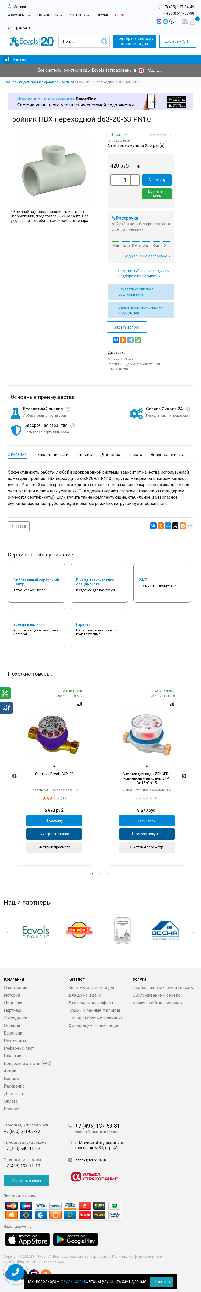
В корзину (157, 180)
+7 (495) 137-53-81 (97, 1126)
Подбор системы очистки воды (163, 987)
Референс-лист (19, 1048)
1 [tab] (92, 873)
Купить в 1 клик (157, 194)
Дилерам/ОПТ (19, 28)
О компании (17, 15)
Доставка (13, 1093)
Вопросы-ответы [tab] (167, 454)
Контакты (78, 15)
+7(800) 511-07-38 (178, 13)
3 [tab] (108, 873)
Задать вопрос (127, 327)
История (12, 995)
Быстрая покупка (54, 834)
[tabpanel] (54, 774)
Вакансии (13, 1033)
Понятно (161, 1281)
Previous (14, 776)
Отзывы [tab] (85, 454)
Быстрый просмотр (54, 847)
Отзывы (12, 1025)
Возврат (12, 1108)
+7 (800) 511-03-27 (22, 1131)
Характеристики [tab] (52, 454)
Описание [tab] (17, 454)
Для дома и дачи (84, 995)
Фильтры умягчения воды (93, 1025)
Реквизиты (15, 1040)
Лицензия (13, 1002)
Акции (119, 15)
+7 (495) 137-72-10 (22, 1165)
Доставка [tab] (110, 454)
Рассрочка (14, 1086)
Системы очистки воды (91, 987)
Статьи (102, 15)
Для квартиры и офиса (90, 1002)
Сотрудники (15, 1017)
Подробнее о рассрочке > (147, 256)
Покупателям (48, 15)
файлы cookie (73, 1281)
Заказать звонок (26, 1181)
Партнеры (14, 1010)
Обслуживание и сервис (156, 995)
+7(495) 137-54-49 (178, 7)
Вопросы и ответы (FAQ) (28, 1063)
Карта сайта (100, 1257)
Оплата (11, 1101)
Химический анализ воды (158, 1002)
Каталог (20, 59)
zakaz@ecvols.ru (90, 1159)
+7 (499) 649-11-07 (22, 1148)
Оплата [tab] (135, 454)
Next (184, 776)
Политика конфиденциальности (137, 1257)
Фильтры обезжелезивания (95, 1017)
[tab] (54, 766)
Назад (18, 526)
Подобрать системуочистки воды (134, 41)
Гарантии (12, 1055)
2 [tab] (100, 873)
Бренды (12, 1078)
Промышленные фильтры (94, 1010)
